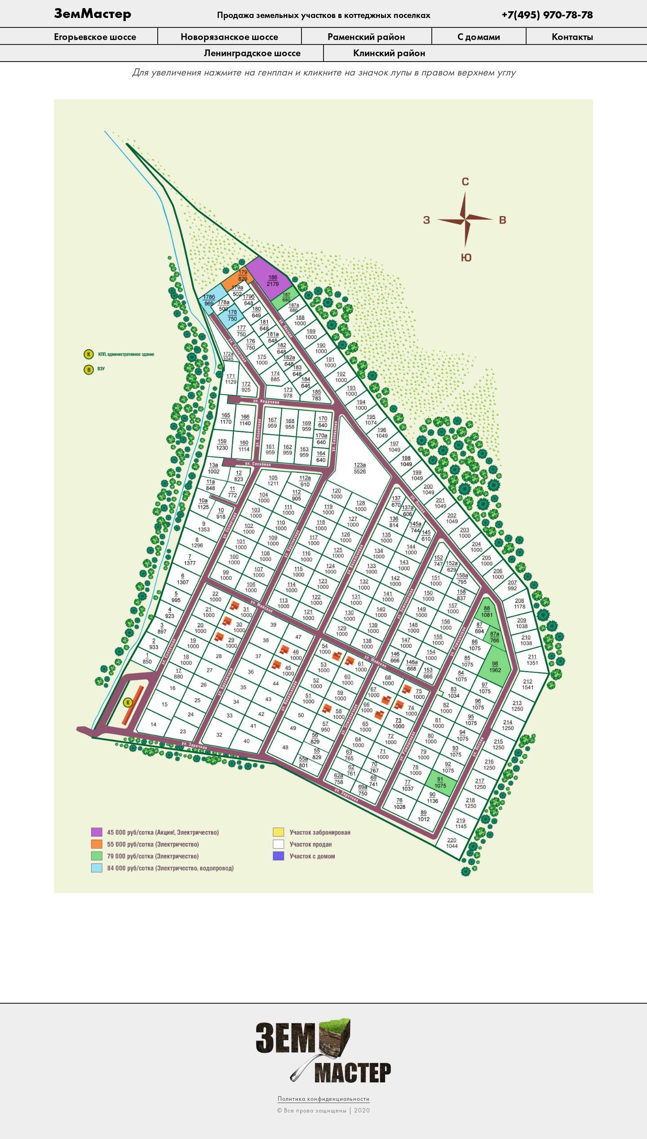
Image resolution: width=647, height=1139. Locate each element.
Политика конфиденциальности (324, 1099)
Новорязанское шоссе (229, 36)
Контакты (572, 36)
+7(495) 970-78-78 (547, 15)
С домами (478, 36)
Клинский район (389, 52)
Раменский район (366, 36)
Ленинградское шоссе (252, 52)
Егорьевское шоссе (95, 36)
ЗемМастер (93, 13)
